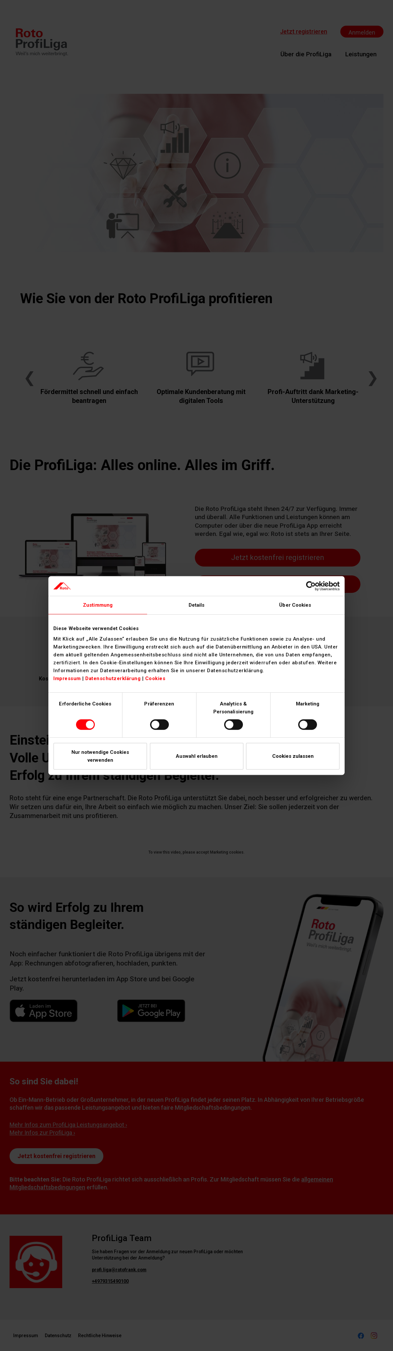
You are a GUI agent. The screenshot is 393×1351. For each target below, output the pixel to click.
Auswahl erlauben (197, 756)
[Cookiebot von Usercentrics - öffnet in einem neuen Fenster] (311, 586)
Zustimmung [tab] (98, 605)
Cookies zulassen (293, 756)
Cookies (155, 678)
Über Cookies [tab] (295, 605)
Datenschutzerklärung (113, 678)
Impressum (67, 678)
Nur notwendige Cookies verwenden (100, 756)
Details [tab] (197, 605)
